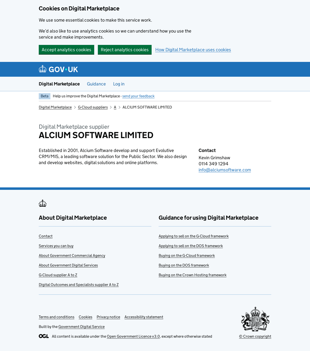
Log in (118, 84)
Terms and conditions (56, 317)
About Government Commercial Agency (72, 255)
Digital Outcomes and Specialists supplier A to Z (79, 284)
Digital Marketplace (59, 84)
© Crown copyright (255, 336)
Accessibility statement (143, 317)
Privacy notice (108, 317)
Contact (46, 236)
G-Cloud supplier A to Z (58, 275)
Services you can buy (56, 245)
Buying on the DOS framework (184, 265)
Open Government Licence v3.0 (133, 336)
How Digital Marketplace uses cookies (193, 49)
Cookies (85, 317)
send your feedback (138, 96)
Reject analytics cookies (125, 49)
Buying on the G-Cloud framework (187, 255)
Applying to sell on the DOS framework (191, 245)
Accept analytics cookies (66, 49)
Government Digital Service (81, 326)
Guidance (96, 84)
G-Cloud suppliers (93, 107)
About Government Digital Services (68, 265)
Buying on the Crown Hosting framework (192, 275)
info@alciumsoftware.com (225, 170)
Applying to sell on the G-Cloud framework (194, 236)
